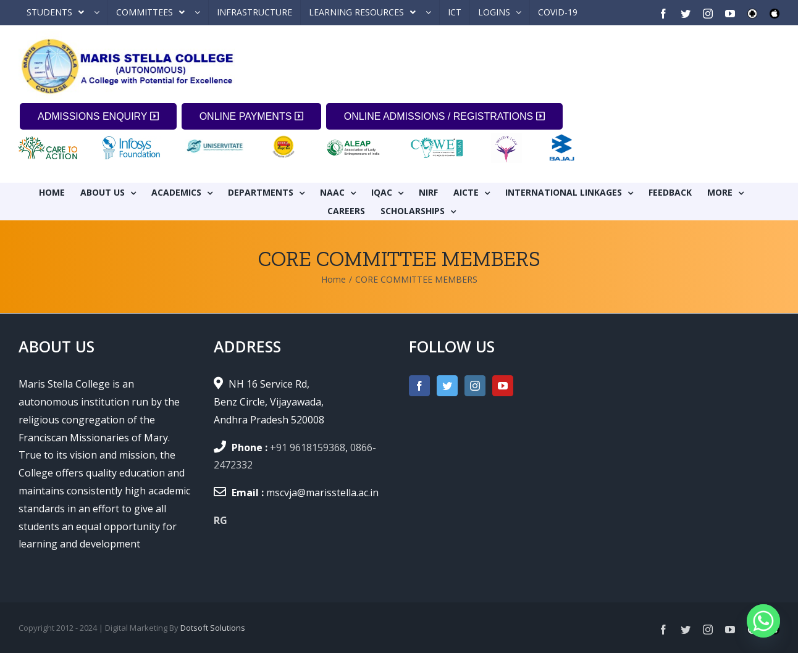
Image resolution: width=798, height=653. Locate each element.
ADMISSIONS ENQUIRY (98, 116)
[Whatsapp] (763, 621)
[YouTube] (502, 385)
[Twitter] (447, 385)
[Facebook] (419, 385)
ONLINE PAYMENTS (251, 116)
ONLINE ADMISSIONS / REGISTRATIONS (444, 116)
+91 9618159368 (307, 447)
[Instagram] (474, 385)
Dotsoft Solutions (212, 627)
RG (220, 520)
